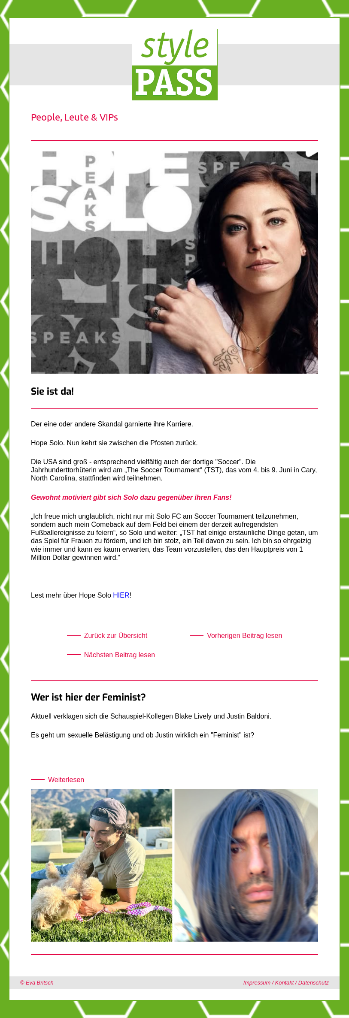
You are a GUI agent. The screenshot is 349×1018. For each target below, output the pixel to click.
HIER (121, 595)
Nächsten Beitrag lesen (119, 655)
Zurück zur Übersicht (116, 635)
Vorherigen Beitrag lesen (244, 635)
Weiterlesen (66, 779)
